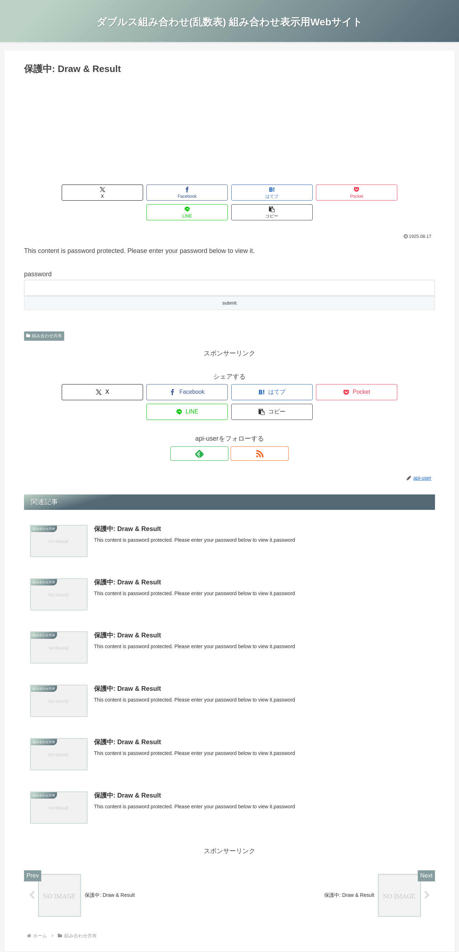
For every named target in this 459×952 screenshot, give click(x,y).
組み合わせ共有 (44, 316)
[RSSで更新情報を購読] (238, 414)
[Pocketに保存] (264, 193)
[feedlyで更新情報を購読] (221, 414)
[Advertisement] (229, 131)
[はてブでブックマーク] (195, 193)
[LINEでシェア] (333, 193)
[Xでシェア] (57, 193)
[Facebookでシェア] (126, 193)
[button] (402, 193)
